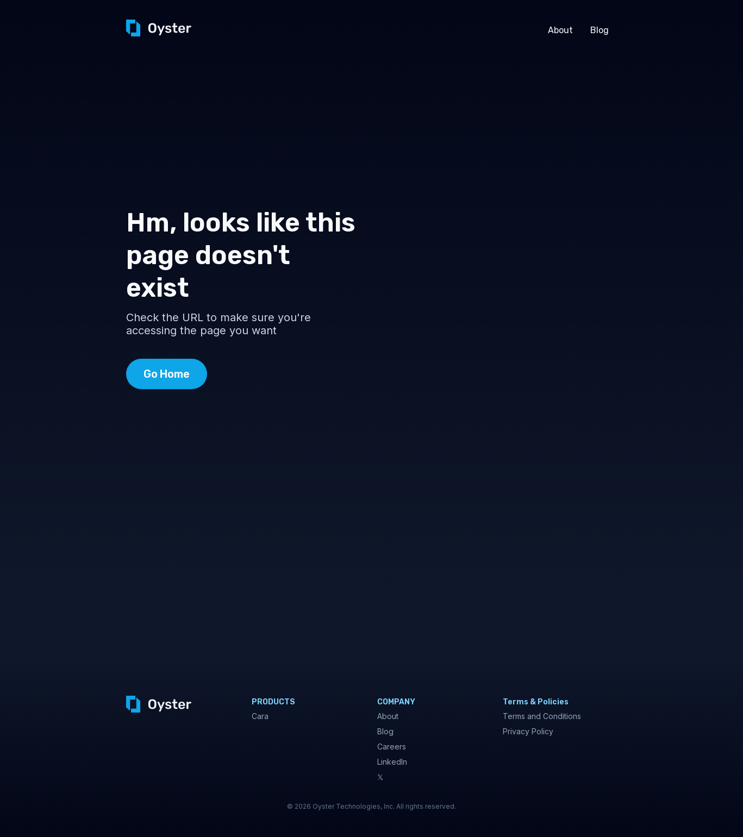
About (560, 30)
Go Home (166, 373)
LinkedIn (392, 761)
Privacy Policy (528, 731)
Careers (391, 746)
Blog (599, 30)
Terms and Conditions (542, 716)
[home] (158, 28)
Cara (260, 716)
